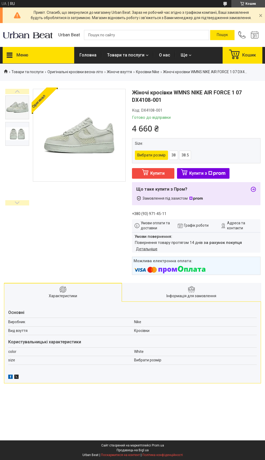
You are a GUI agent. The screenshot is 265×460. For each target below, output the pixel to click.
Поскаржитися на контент (120, 455)
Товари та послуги (125, 55)
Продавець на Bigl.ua (133, 450)
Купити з (207, 173)
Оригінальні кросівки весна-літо (75, 72)
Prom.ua (158, 445)
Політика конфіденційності (162, 455)
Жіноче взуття (119, 72)
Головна (88, 55)
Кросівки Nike (147, 72)
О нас (164, 55)
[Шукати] (222, 35)
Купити (157, 173)
